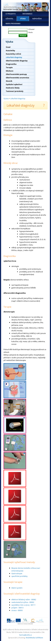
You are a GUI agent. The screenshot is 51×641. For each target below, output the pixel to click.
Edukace (9, 71)
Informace (27, 14)
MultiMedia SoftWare (34, 637)
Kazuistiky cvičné (13, 54)
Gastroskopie (16, 573)
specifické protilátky (19, 576)
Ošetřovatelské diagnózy (16, 60)
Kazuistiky (10, 50)
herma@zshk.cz (25, 635)
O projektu (11, 14)
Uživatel (9, 18)
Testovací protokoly (14, 91)
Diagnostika (11, 64)
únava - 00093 (17, 610)
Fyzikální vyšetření (14, 84)
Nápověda (37, 18)
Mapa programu (13, 23)
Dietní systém (16, 588)
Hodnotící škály (12, 88)
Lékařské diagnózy (14, 57)
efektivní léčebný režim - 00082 (23, 599)
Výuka (23, 18)
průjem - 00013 (17, 607)
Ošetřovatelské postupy (16, 74)
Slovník (9, 81)
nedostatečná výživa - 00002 (22, 602)
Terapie (9, 67)
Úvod (8, 47)
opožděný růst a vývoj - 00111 (23, 605)
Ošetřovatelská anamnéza (17, 77)
